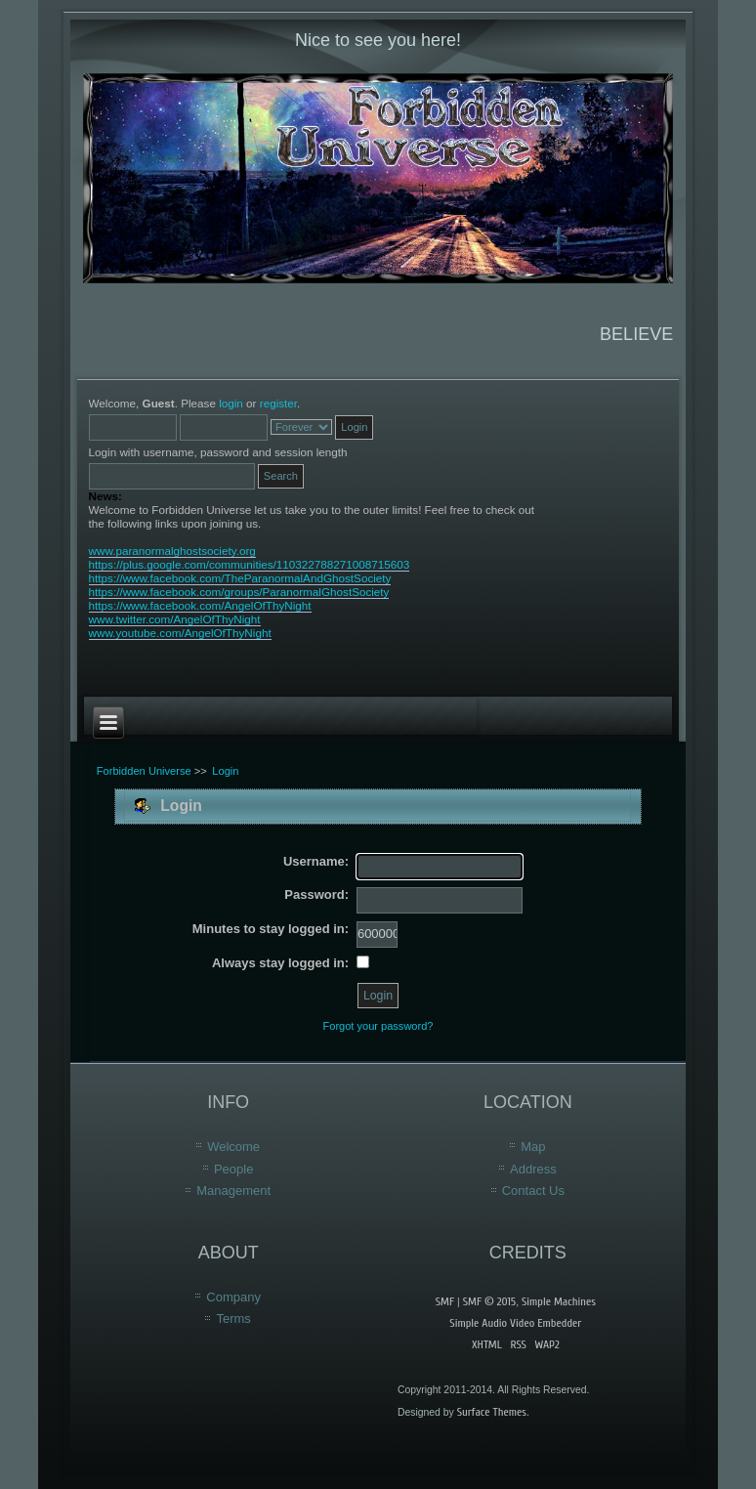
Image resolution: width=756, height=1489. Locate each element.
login (231, 403)
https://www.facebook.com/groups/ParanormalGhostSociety (239, 591)
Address (533, 1169)
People (233, 1169)
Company (233, 1297)
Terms (233, 1318)
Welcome (233, 1146)
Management (233, 1190)
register (278, 403)
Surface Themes (491, 1412)
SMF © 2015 (489, 1301)
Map (533, 1146)
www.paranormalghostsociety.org (172, 550)
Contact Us (533, 1190)
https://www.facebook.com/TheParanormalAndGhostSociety (240, 578)
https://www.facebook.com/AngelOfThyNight (200, 605)
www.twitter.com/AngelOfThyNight (175, 619)
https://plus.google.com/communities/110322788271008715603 (249, 564)
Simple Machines (559, 1301)
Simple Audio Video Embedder (515, 1323)
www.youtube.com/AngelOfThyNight (180, 632)
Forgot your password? (378, 1026)
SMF (445, 1301)
